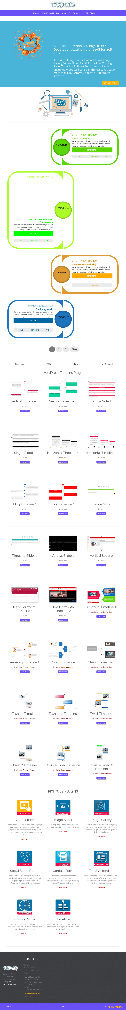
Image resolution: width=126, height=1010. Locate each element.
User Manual (106, 364)
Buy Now (20, 364)
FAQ (106, 157)
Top (62, 1007)
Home (79, 157)
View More (24, 839)
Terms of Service (9, 984)
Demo (77, 364)
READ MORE (91, 150)
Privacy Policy (8, 981)
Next (74, 349)
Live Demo (94, 157)
